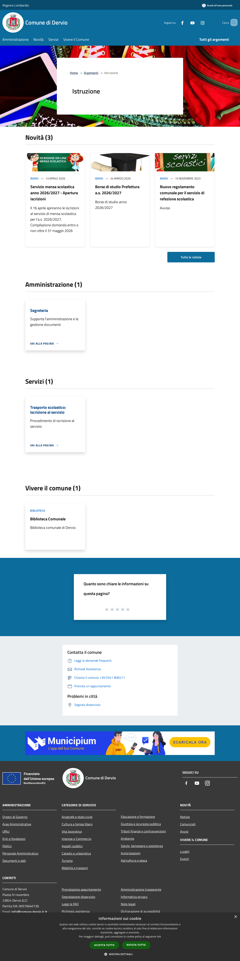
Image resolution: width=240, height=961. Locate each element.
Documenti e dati (14, 860)
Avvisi (34, 178)
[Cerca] (233, 22)
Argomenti (91, 72)
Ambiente (127, 838)
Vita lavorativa (72, 831)
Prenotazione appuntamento (81, 889)
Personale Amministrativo (20, 853)
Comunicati (188, 824)
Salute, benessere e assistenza (142, 845)
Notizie (185, 816)
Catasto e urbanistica (76, 853)
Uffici (6, 831)
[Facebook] (176, 22)
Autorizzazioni (130, 853)
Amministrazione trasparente (141, 889)
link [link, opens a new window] (159, 936)
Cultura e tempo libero (77, 824)
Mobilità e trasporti (75, 867)
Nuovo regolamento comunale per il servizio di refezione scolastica (182, 193)
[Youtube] (187, 22)
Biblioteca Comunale (48, 519)
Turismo (67, 860)
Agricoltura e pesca (134, 860)
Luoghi (184, 851)
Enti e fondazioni (13, 838)
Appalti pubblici (72, 846)
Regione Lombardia (15, 5)
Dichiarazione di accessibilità (140, 911)
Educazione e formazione (138, 816)
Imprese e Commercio (76, 838)
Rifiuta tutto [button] (136, 945)
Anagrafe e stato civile (77, 816)
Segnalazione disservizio (78, 896)
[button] (120, 954)
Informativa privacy (134, 896)
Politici (7, 846)
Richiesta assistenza (76, 911)
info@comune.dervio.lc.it (29, 911)
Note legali (128, 904)
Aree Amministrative (16, 824)
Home (74, 72)
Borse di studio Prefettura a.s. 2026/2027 (117, 190)
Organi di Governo (14, 816)
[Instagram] (197, 22)
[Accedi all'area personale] (217, 5)
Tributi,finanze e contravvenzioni (143, 831)
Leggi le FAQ (70, 904)
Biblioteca (37, 510)
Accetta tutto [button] (104, 945)
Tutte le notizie (191, 257)
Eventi (184, 858)
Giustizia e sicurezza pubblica (141, 823)
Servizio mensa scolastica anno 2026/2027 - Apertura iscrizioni (54, 193)
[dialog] (120, 937)
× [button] (235, 916)
